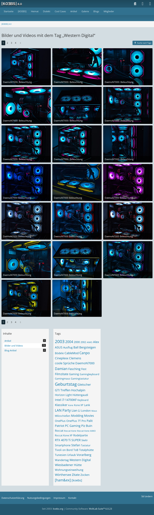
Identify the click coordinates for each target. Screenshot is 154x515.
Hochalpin (78, 390)
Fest (83, 369)
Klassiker (61, 405)
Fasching (74, 369)
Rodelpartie (80, 435)
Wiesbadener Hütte (68, 465)
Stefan (75, 445)
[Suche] (135, 4)
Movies (89, 416)
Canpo (84, 352)
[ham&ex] (63, 480)
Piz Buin (86, 426)
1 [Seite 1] (3, 42)
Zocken (84, 475)
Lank (87, 405)
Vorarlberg (84, 455)
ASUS (58, 347)
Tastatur (86, 445)
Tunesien (60, 455)
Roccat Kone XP (63, 435)
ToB (75, 450)
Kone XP (78, 405)
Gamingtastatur (80, 378)
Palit (90, 421)
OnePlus (60, 421)
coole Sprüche (65, 363)
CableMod (72, 353)
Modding (77, 416)
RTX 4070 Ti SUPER (68, 440)
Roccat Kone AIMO (86, 430)
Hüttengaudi (80, 395)
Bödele (59, 353)
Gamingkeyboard (89, 374)
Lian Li (76, 410)
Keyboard (82, 400)
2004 (69, 341)
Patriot (59, 426)
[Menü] (150, 4)
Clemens (75, 358)
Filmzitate (61, 374)
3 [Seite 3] (11, 42)
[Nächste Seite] (20, 43)
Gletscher (84, 385)
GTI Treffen (62, 390)
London (86, 410)
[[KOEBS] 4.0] (12, 4)
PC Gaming (72, 426)
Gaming (74, 374)
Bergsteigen (87, 347)
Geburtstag (66, 384)
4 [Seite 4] (15, 42)
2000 (77, 342)
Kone (70, 405)
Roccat (59, 430)
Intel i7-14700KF (66, 400)
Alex (96, 342)
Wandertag (62, 460)
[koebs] (77, 480)
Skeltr (84, 440)
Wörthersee (63, 475)
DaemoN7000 (84, 363)
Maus (94, 410)
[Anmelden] (143, 4)
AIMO (89, 342)
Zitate (76, 475)
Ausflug (68, 347)
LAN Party (63, 410)
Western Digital (80, 460)
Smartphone (63, 445)
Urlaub (71, 455)
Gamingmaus (62, 378)
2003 (60, 341)
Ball (76, 347)
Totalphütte (86, 450)
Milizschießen (62, 415)
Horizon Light (63, 395)
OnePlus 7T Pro (76, 421)
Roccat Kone (70, 430)
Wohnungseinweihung (69, 470)
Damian (61, 368)
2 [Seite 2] (7, 42)
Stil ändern (146, 496)
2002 (83, 342)
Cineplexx (61, 358)
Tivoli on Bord (64, 450)
